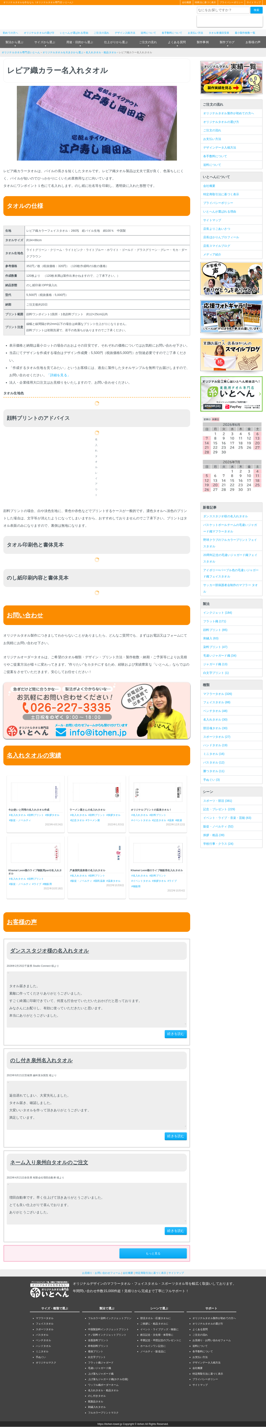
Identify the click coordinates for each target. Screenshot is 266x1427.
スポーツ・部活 (217, 800)
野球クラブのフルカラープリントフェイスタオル (230, 543)
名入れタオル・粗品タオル (101, 52)
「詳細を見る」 (59, 375)
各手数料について (172, 32)
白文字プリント (216, 672)
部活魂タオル (215, 728)
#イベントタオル (141, 820)
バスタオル (213, 762)
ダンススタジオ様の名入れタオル (49, 951)
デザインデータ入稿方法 (219, 147)
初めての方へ (10, 32)
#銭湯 (178, 820)
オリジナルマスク (46, 1362)
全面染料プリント (98, 1340)
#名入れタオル (17, 815)
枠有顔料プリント (98, 1346)
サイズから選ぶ (44, 42)
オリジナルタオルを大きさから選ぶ (63, 52)
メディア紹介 (212, 254)
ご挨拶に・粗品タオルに (154, 1323)
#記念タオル (77, 820)
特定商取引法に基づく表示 (221, 194)
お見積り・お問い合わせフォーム (101, 1272)
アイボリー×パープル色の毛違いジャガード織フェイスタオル (231, 573)
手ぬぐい (211, 779)
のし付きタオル (97, 1396)
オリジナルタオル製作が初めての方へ (228, 113)
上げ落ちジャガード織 (101, 1373)
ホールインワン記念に (153, 1346)
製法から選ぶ (14, 42)
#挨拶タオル (52, 815)
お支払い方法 (195, 32)
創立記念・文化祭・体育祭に (157, 1334)
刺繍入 (210, 638)
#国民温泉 (99, 881)
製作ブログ (227, 42)
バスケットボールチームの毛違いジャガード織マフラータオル (230, 528)
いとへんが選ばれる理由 (74, 32)
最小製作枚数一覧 (245, 32)
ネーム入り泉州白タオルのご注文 (49, 1162)
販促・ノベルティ (218, 826)
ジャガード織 (215, 664)
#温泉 (170, 820)
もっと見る (153, 1253)
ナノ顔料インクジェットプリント (107, 1334)
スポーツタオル (216, 736)
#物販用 (47, 884)
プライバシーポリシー (231, 2)
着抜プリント (95, 1351)
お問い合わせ (25, 615)
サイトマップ (254, 2)
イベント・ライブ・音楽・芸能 (227, 817)
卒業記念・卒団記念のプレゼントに (160, 1340)
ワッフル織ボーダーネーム (103, 1384)
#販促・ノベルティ (20, 820)
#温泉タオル (113, 881)
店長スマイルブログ (216, 245)
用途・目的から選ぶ (79, 42)
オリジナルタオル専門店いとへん (21, 52)
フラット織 (214, 621)
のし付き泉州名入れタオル (41, 1060)
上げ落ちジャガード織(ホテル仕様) (108, 1379)
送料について (148, 32)
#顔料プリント (35, 815)
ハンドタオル (215, 745)
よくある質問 (177, 42)
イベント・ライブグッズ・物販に (159, 1329)
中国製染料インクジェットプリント (108, 1329)
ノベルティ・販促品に (153, 1351)
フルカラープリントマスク (103, 1412)
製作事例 (203, 42)
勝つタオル (213, 771)
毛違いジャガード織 (219, 655)
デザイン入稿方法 (125, 32)
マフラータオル (217, 694)
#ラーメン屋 (93, 820)
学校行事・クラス (218, 843)
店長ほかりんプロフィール (221, 237)
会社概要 (186, 2)
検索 (256, 10)
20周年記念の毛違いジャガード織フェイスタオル (230, 558)
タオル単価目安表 (219, 32)
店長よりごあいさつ (216, 228)
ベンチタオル (215, 711)
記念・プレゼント (219, 809)
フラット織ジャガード (101, 1362)
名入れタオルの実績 (34, 755)
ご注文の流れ (101, 32)
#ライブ (36, 884)
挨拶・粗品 (213, 835)
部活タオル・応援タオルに (155, 1318)
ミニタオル (213, 753)
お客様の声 (253, 42)
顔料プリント (215, 630)
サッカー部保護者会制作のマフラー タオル (230, 588)
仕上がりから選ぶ (116, 42)
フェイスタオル (216, 702)
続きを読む (175, 1034)
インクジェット (217, 612)
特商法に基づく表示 (205, 2)
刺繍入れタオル (97, 1407)
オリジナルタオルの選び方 (39, 32)
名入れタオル (215, 719)
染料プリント (215, 647)
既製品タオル (95, 1401)
